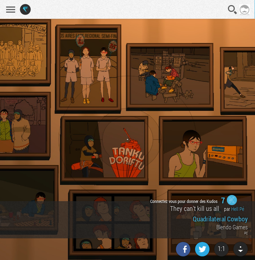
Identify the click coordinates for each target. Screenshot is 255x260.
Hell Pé (237, 208)
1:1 (221, 248)
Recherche (232, 9)
